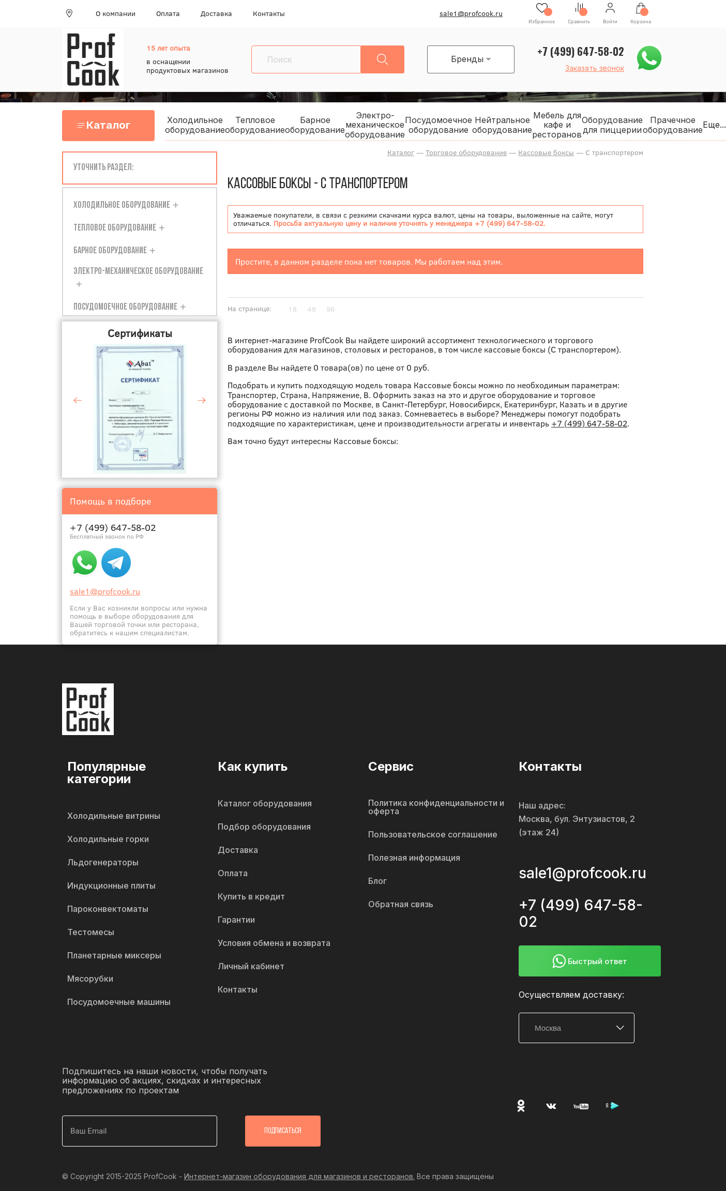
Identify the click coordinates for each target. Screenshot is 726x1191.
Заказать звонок (594, 68)
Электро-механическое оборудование (375, 125)
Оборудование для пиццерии (612, 124)
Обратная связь (400, 904)
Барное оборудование (315, 124)
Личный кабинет (251, 966)
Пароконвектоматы (107, 909)
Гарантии (236, 920)
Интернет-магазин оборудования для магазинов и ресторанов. (299, 1176)
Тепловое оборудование (255, 124)
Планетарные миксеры (114, 955)
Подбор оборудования (264, 827)
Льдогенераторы (103, 862)
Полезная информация (414, 858)
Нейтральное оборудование (502, 124)
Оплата (168, 13)
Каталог (108, 125)
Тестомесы (90, 932)
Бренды (471, 59)
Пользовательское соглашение (432, 834)
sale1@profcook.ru (471, 13)
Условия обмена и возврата (274, 943)
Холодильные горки (108, 839)
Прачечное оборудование (673, 124)
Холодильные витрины (113, 816)
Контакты (269, 13)
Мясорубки (90, 979)
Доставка (216, 13)
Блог (377, 881)
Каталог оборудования (265, 803)
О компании (115, 13)
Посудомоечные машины (119, 1002)
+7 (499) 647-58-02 (580, 51)
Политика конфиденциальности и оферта (436, 807)
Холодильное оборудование (195, 124)
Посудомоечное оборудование (438, 124)
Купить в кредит (251, 897)
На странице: (249, 308)
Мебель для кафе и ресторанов (557, 125)
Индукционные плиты (111, 886)
